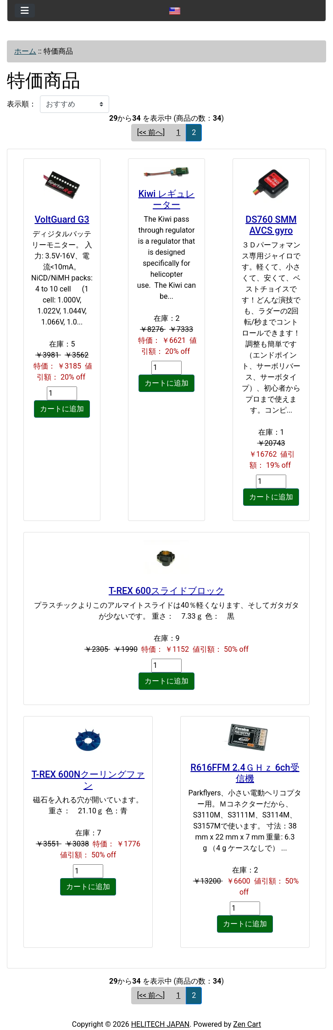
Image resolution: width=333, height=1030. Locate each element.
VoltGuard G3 (61, 219)
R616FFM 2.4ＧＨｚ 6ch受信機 (244, 773)
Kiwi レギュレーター (167, 199)
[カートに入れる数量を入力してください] (62, 393)
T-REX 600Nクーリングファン (88, 780)
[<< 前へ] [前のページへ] (151, 132)
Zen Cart (247, 1024)
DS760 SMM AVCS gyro (270, 225)
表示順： (21, 104)
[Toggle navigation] (25, 10)
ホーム (25, 51)
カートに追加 (62, 408)
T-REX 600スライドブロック (166, 590)
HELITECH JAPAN (160, 1024)
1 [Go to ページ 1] (178, 132)
